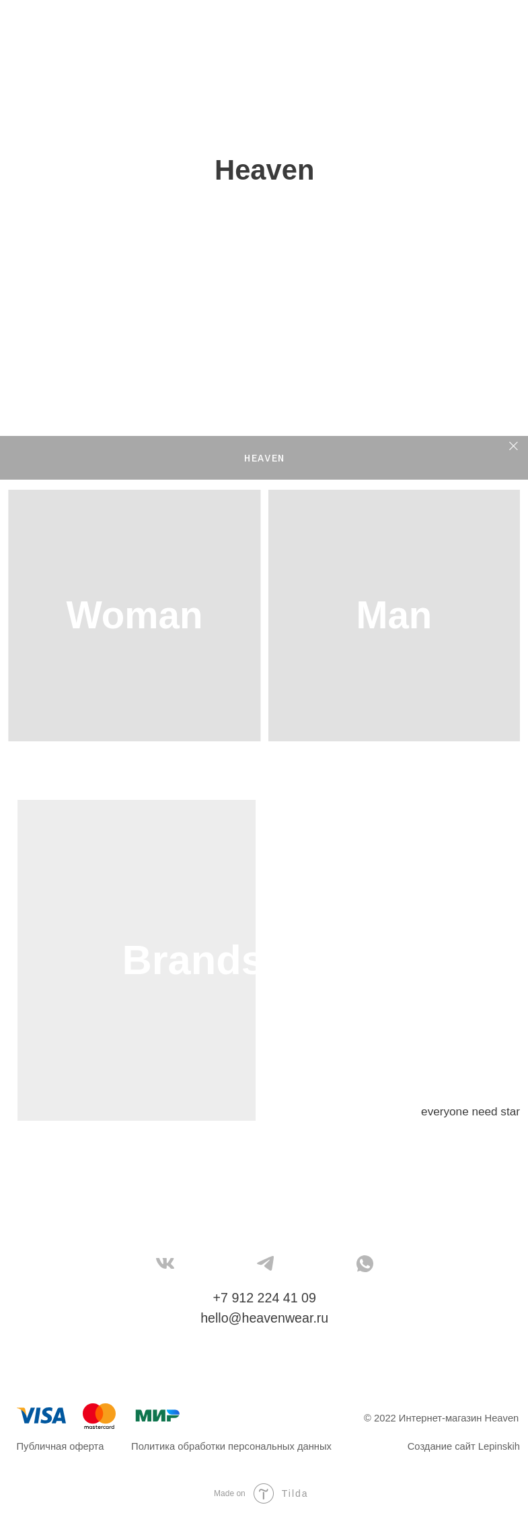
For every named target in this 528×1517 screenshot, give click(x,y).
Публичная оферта (60, 1446)
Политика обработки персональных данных (231, 1446)
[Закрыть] (513, 446)
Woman (135, 615)
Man (394, 615)
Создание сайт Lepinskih (464, 1446)
